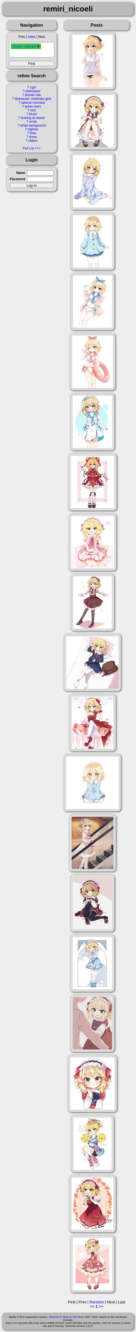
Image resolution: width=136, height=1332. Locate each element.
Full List (28, 148)
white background (33, 125)
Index (31, 37)
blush (33, 114)
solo (33, 110)
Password (17, 179)
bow (33, 133)
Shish (65, 1316)
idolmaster (33, 91)
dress (33, 137)
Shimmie (54, 1316)
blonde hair (33, 95)
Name (20, 173)
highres (33, 129)
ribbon (32, 141)
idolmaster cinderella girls (33, 99)
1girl (33, 87)
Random (96, 1302)
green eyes (33, 106)
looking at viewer (33, 118)
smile (33, 122)
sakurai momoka (33, 103)
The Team (78, 1316)
